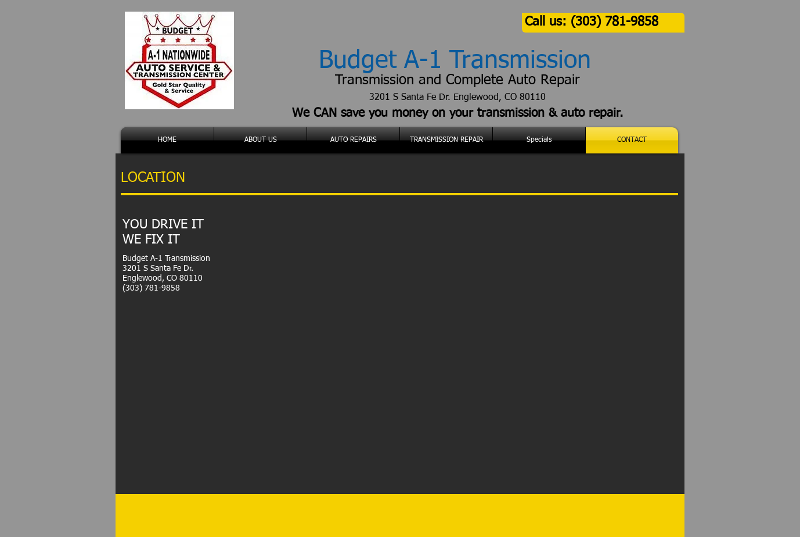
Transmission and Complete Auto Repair (457, 80)
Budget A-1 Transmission (455, 60)
